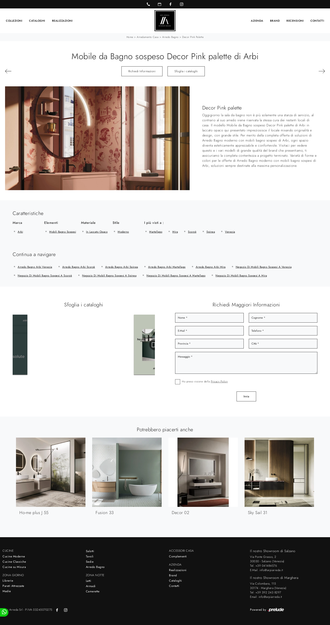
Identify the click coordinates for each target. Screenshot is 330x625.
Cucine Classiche (14, 561)
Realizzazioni (62, 21)
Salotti (90, 551)
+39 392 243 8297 (268, 592)
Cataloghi (37, 21)
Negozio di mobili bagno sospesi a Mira (241, 275)
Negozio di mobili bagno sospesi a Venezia (264, 267)
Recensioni (295, 21)
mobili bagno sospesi (62, 232)
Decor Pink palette (193, 37)
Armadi (91, 586)
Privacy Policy (219, 381)
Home (129, 37)
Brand (275, 21)
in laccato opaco (97, 232)
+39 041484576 (266, 565)
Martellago (155, 232)
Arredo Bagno (170, 37)
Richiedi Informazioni (142, 71)
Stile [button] (116, 222)
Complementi (178, 556)
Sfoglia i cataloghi (186, 71)
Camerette (93, 591)
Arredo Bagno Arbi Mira (211, 267)
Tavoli (90, 556)
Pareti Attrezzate (13, 586)
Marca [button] (17, 222)
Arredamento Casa (147, 37)
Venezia (230, 232)
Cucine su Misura (14, 567)
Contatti (317, 21)
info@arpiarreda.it (271, 570)
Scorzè (192, 232)
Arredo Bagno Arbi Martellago (167, 267)
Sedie (90, 561)
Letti (88, 580)
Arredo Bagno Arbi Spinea (121, 267)
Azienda (257, 21)
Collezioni (14, 21)
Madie (7, 591)
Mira (175, 232)
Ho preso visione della (205, 381)
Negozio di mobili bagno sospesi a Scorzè (45, 275)
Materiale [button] (88, 222)
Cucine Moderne (14, 556)
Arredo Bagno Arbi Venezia (35, 267)
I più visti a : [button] (154, 222)
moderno (123, 232)
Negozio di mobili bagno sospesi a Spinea (109, 275)
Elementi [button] (51, 222)
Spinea (210, 232)
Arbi (20, 232)
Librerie (8, 580)
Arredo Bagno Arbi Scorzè (78, 267)
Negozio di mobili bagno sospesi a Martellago (175, 275)
